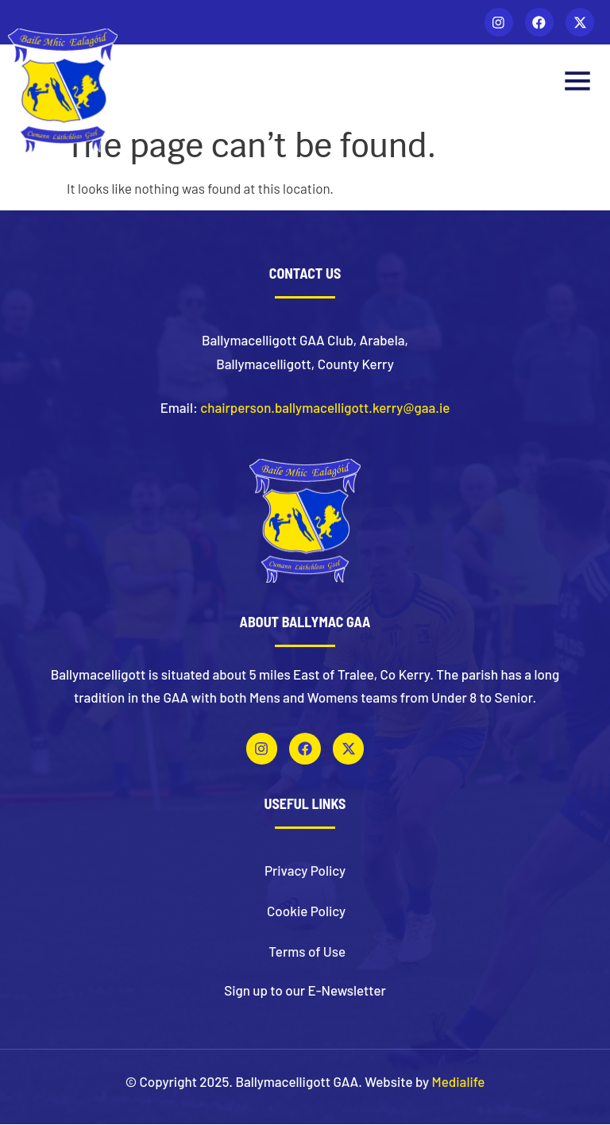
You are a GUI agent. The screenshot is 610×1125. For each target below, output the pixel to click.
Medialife (458, 1083)
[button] (577, 83)
